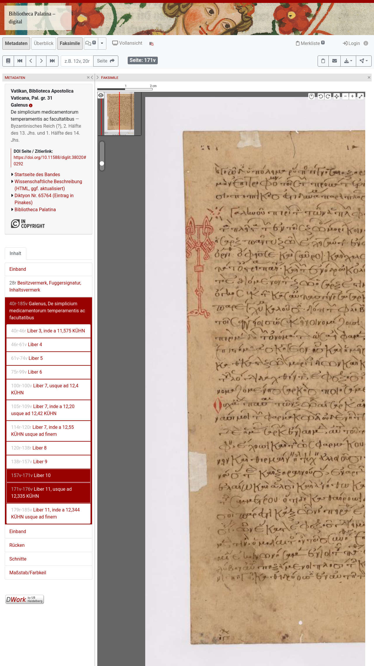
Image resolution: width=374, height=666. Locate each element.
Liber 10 (31, 475)
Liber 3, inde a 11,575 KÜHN (48, 331)
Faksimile (70, 43)
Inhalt (15, 253)
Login (351, 43)
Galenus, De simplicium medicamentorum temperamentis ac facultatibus (47, 310)
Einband (17, 269)
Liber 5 (27, 358)
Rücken (17, 545)
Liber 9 (29, 461)
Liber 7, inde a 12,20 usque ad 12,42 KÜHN (43, 410)
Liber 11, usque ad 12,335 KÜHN (41, 492)
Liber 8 (29, 448)
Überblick (43, 43)
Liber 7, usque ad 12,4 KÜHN (44, 389)
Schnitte (17, 559)
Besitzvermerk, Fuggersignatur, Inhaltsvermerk (45, 286)
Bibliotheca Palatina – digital (32, 18)
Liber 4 (26, 344)
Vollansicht (127, 43)
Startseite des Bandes (37, 174)
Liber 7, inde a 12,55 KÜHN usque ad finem (42, 430)
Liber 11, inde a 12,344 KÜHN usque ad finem (45, 513)
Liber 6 (26, 372)
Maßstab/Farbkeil (27, 572)
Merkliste (310, 43)
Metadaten (16, 43)
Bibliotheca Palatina (35, 209)
